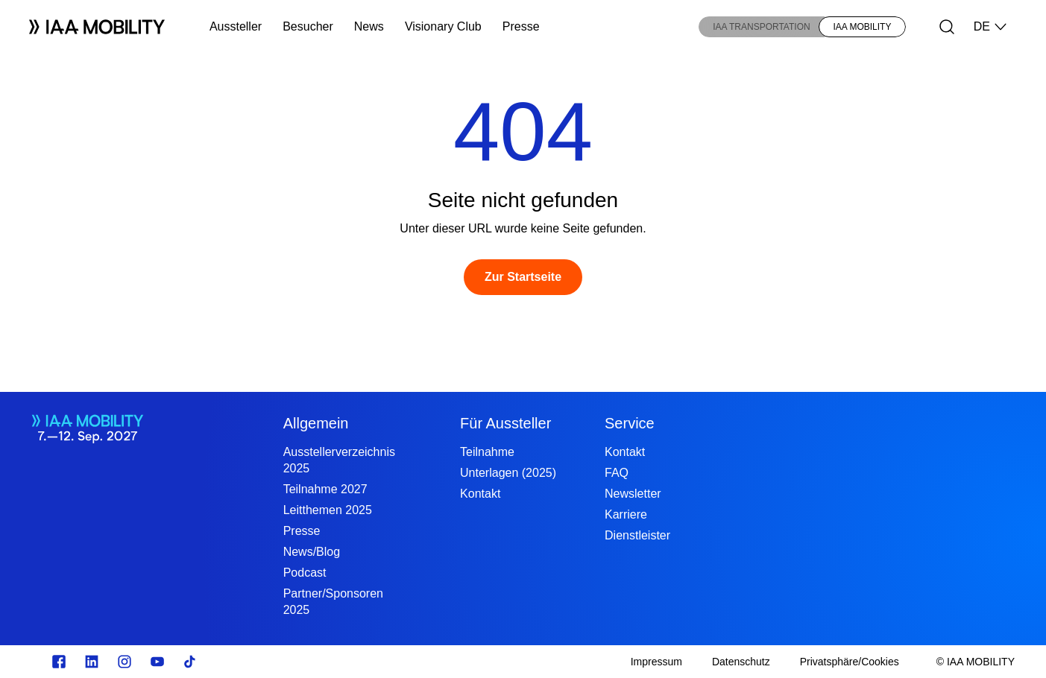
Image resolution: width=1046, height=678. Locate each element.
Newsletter (633, 493)
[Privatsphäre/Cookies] (849, 661)
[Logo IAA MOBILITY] (97, 27)
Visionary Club (443, 26)
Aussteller (235, 26)
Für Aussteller (505, 423)
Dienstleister (637, 535)
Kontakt (480, 493)
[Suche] (947, 27)
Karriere (626, 514)
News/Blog (311, 551)
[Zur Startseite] (523, 277)
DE (991, 26)
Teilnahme (487, 452)
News (369, 26)
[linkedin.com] (91, 661)
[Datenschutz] (741, 661)
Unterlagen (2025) (508, 472)
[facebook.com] (59, 661)
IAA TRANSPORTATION (761, 27)
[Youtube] (157, 661)
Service (630, 423)
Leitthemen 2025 (327, 510)
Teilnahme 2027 (325, 489)
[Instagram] (124, 661)
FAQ (616, 472)
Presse (521, 26)
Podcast (305, 572)
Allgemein (316, 423)
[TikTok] (190, 661)
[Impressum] (656, 661)
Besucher (308, 26)
